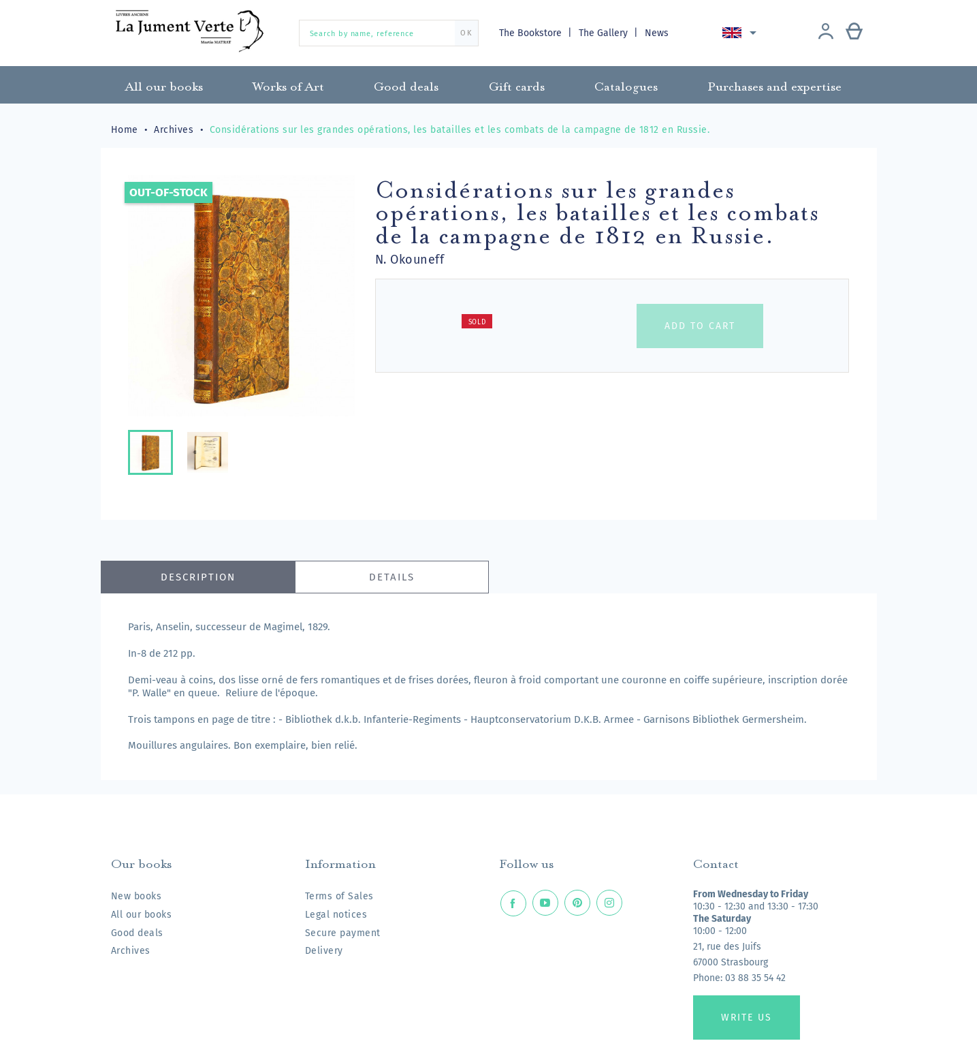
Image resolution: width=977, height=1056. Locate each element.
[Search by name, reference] (389, 33)
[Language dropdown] (741, 32)
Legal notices (336, 914)
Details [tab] (392, 577)
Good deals (137, 933)
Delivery (324, 951)
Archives (130, 951)
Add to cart (699, 326)
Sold (477, 322)
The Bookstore (531, 33)
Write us (746, 1017)
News (657, 33)
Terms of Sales (339, 896)
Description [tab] (198, 577)
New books (136, 896)
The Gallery (604, 33)
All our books (141, 914)
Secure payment (343, 933)
